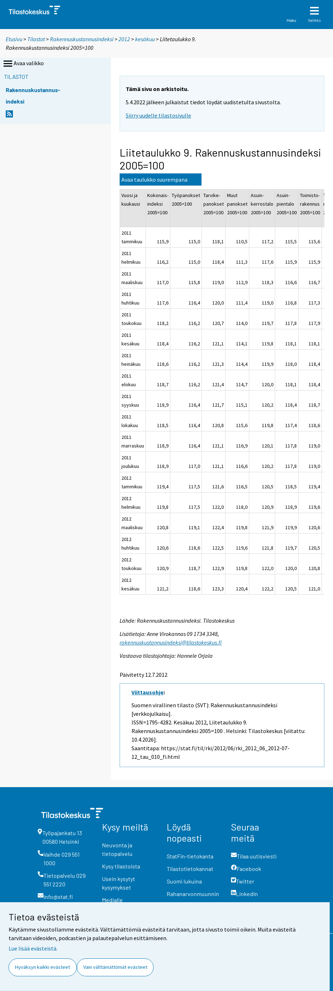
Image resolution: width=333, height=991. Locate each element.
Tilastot (36, 39)
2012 (124, 39)
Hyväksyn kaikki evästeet (42, 967)
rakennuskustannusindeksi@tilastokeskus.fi (171, 642)
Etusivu (14, 39)
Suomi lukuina (184, 881)
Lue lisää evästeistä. (33, 948)
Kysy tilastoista (121, 866)
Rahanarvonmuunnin (193, 893)
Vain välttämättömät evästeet (115, 967)
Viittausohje (147, 692)
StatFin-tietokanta (190, 856)
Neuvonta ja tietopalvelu (117, 849)
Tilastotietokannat (190, 868)
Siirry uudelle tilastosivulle (158, 115)
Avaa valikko (23, 64)
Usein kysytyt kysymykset (118, 883)
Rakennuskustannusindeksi (82, 39)
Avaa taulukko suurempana (154, 179)
